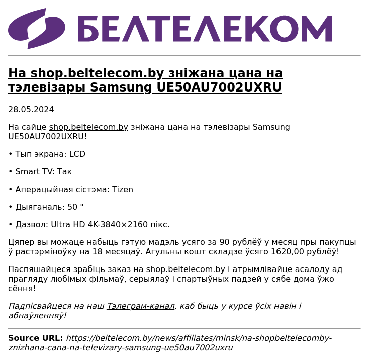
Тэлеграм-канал (140, 306)
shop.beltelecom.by (88, 127)
